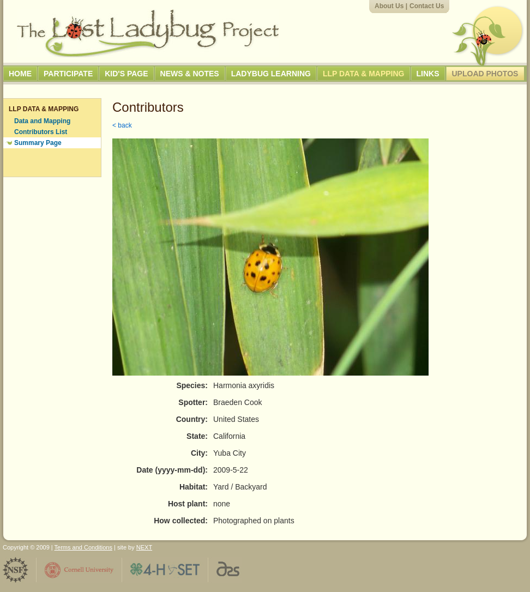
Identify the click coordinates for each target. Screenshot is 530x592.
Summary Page (38, 143)
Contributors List (40, 132)
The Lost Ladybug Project (148, 33)
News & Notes (189, 73)
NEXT (144, 547)
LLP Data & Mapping (364, 73)
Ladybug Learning (271, 73)
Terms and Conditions (83, 547)
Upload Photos (485, 73)
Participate (68, 73)
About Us (389, 6)
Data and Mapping (42, 121)
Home (20, 73)
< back (122, 125)
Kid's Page (126, 73)
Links (428, 73)
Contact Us (426, 6)
